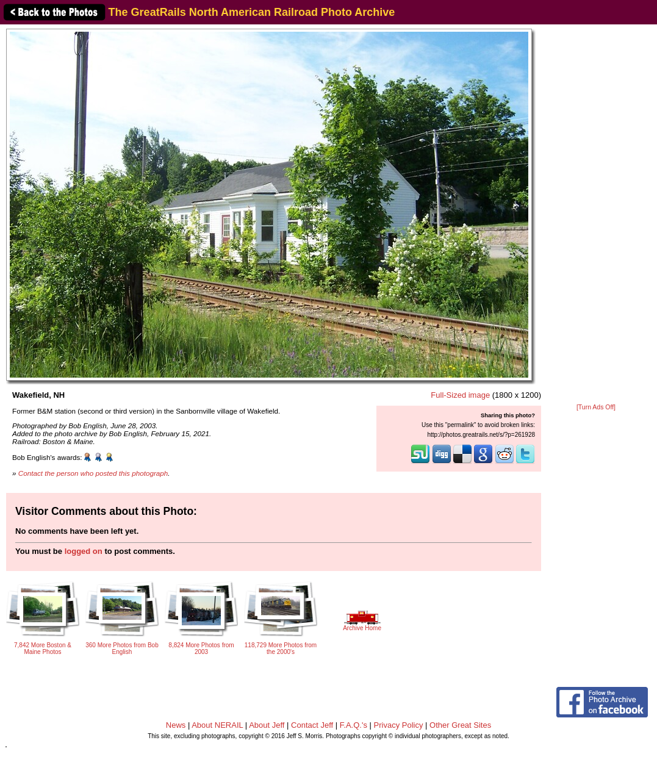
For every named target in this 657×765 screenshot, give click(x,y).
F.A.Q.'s (353, 725)
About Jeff (266, 725)
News (176, 725)
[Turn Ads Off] (596, 407)
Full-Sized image (460, 395)
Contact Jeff (312, 725)
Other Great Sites (460, 725)
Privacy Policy (398, 725)
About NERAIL (217, 725)
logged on (83, 551)
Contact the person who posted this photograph (93, 473)
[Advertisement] (596, 215)
